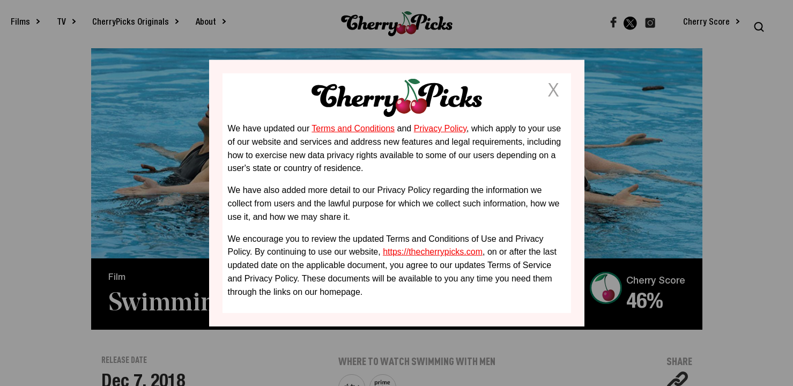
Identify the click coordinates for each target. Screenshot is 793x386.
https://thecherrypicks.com (433, 251)
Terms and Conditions (353, 128)
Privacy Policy (440, 128)
